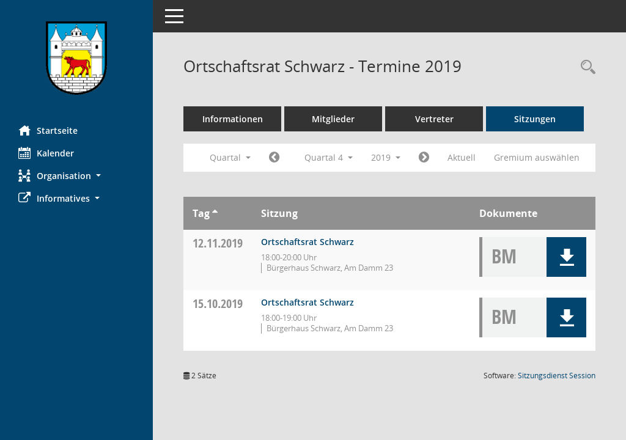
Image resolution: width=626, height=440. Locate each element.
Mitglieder (333, 119)
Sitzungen (535, 119)
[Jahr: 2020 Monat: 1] (424, 158)
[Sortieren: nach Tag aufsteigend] (215, 213)
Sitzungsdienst (556, 375)
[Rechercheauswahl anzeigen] (585, 67)
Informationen (232, 119)
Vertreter (434, 119)
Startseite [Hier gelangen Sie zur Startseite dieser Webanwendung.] (48, 130)
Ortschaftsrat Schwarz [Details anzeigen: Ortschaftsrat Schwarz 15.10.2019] (307, 302)
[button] (76, 175)
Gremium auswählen (537, 157)
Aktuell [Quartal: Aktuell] (461, 157)
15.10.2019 (218, 303)
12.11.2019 (218, 243)
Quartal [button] (230, 157)
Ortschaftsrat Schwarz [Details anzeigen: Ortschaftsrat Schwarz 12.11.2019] (307, 242)
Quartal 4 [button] (328, 157)
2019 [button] (385, 157)
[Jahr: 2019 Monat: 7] (274, 158)
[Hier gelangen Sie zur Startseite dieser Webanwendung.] (76, 58)
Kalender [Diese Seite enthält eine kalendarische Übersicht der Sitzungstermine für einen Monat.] (46, 153)
